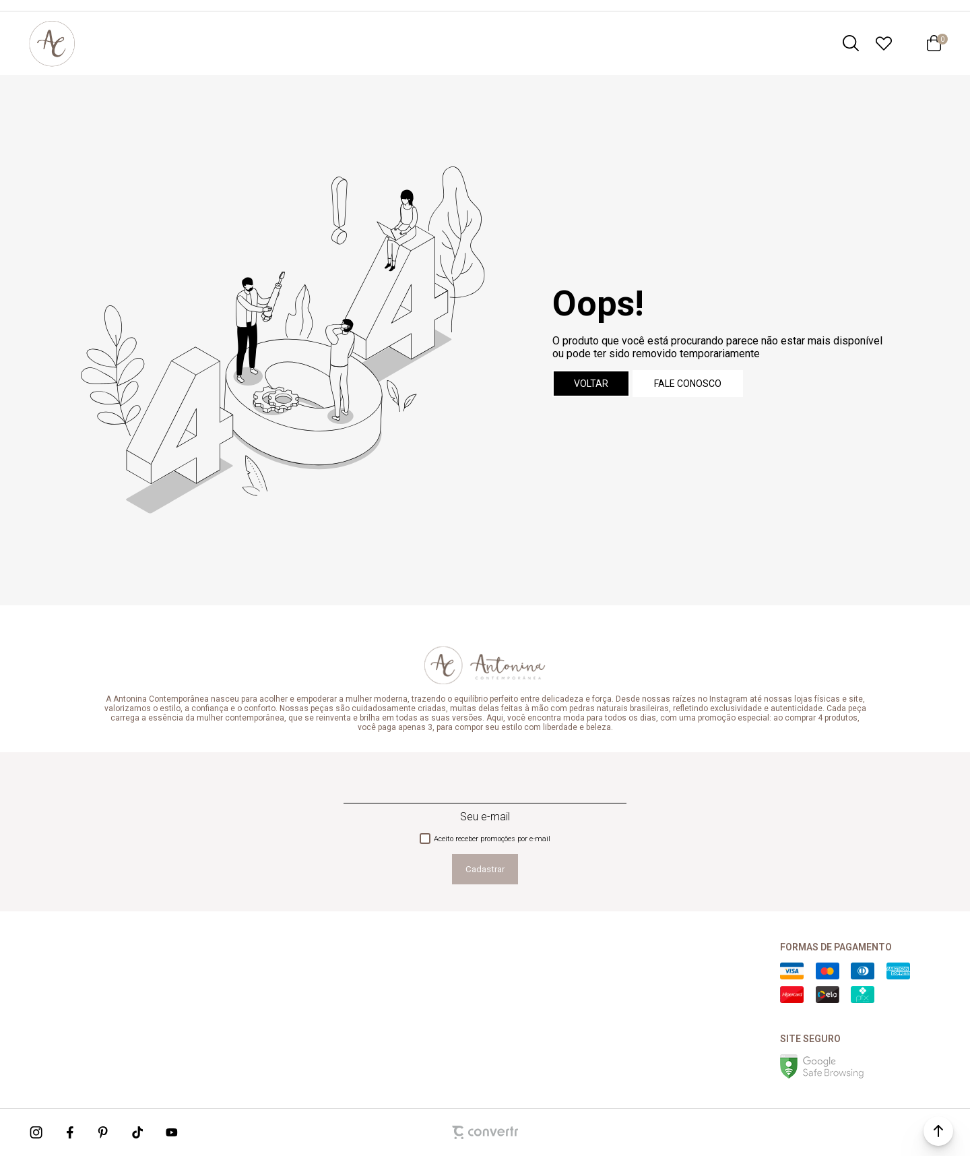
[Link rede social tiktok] (138, 1132)
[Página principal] (51, 43)
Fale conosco (687, 383)
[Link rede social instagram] (37, 1132)
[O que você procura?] (851, 43)
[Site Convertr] (485, 1132)
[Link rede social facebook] (71, 1132)
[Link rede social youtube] (172, 1132)
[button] (938, 1131)
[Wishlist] (884, 43)
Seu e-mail (485, 816)
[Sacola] (934, 43)
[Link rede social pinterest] (104, 1132)
